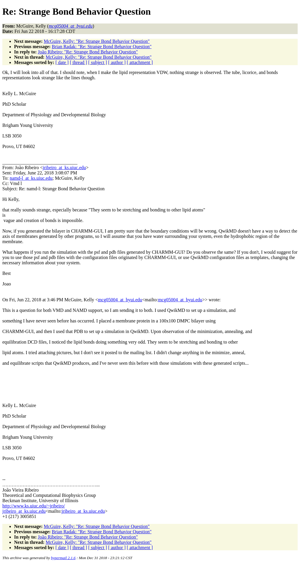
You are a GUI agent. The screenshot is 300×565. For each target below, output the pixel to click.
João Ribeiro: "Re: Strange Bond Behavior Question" (88, 51)
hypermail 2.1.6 (63, 558)
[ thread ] (78, 62)
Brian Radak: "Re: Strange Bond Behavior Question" (102, 46)
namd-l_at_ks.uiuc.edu (31, 178)
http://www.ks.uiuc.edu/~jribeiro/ (33, 505)
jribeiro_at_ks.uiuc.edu (64, 167)
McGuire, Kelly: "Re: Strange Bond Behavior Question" (97, 41)
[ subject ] (97, 62)
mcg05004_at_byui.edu (120, 299)
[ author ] (117, 62)
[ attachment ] (140, 62)
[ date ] (62, 62)
